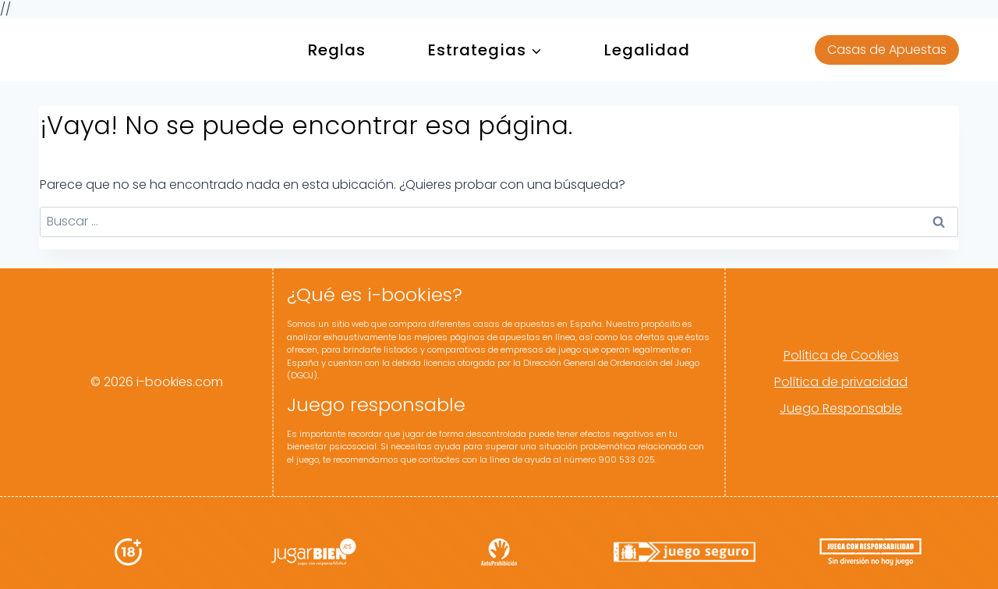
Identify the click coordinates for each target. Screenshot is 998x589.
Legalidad (647, 50)
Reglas (337, 50)
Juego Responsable (841, 408)
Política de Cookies (841, 355)
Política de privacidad (841, 382)
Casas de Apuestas (887, 50)
